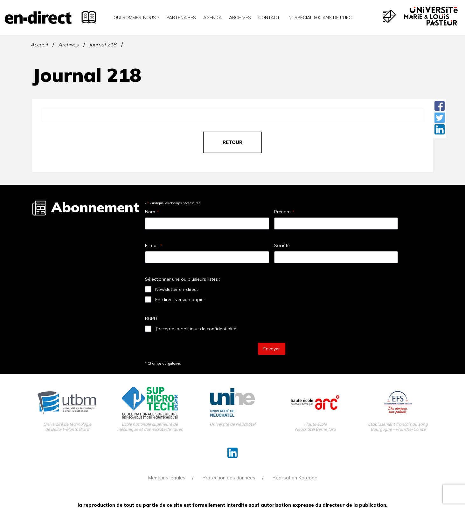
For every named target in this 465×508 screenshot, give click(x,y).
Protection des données (228, 478)
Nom (152, 212)
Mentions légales (166, 478)
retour (232, 142)
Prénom (284, 212)
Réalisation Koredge (294, 478)
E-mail (153, 245)
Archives (240, 17)
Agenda (212, 17)
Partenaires (181, 17)
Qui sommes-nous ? (136, 17)
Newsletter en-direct (176, 289)
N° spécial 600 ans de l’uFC (319, 17)
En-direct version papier (180, 299)
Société (282, 245)
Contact (269, 17)
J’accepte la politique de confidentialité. (196, 329)
